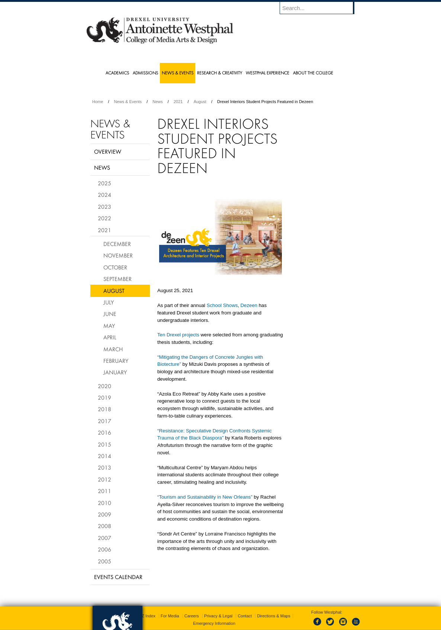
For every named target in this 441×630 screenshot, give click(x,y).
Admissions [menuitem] (145, 73)
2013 (104, 467)
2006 (104, 549)
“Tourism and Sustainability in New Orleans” (204, 497)
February (115, 360)
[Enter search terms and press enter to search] (320, 8)
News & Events (128, 101)
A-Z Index (146, 604)
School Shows (222, 305)
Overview (107, 151)
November (118, 255)
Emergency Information (214, 611)
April (109, 337)
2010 (104, 502)
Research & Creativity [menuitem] (219, 73)
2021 (178, 101)
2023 (104, 206)
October (115, 267)
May (109, 325)
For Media (170, 604)
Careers (191, 604)
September (117, 278)
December (117, 243)
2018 (104, 409)
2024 (104, 194)
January (115, 372)
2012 (104, 479)
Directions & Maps (273, 604)
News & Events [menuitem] (177, 73)
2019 (104, 397)
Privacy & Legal (218, 604)
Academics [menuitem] (117, 73)
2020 (104, 386)
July (108, 302)
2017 (104, 421)
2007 (104, 537)
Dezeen (249, 305)
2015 (104, 444)
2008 (104, 526)
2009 (104, 514)
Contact (245, 604)
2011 (104, 491)
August (200, 101)
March (113, 349)
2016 (104, 432)
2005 (104, 561)
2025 (104, 183)
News (157, 101)
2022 (104, 218)
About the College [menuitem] (313, 73)
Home (97, 101)
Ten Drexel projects (178, 335)
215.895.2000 (285, 624)
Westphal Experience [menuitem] (267, 73)
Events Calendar (118, 577)
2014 (104, 456)
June (109, 313)
